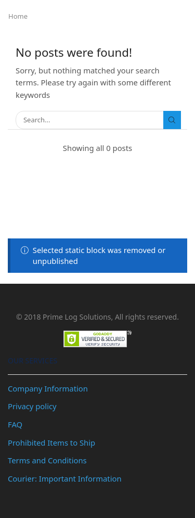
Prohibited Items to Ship (51, 442)
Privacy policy (32, 406)
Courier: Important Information (65, 478)
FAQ (15, 424)
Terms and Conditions (47, 460)
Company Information (48, 388)
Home (18, 16)
